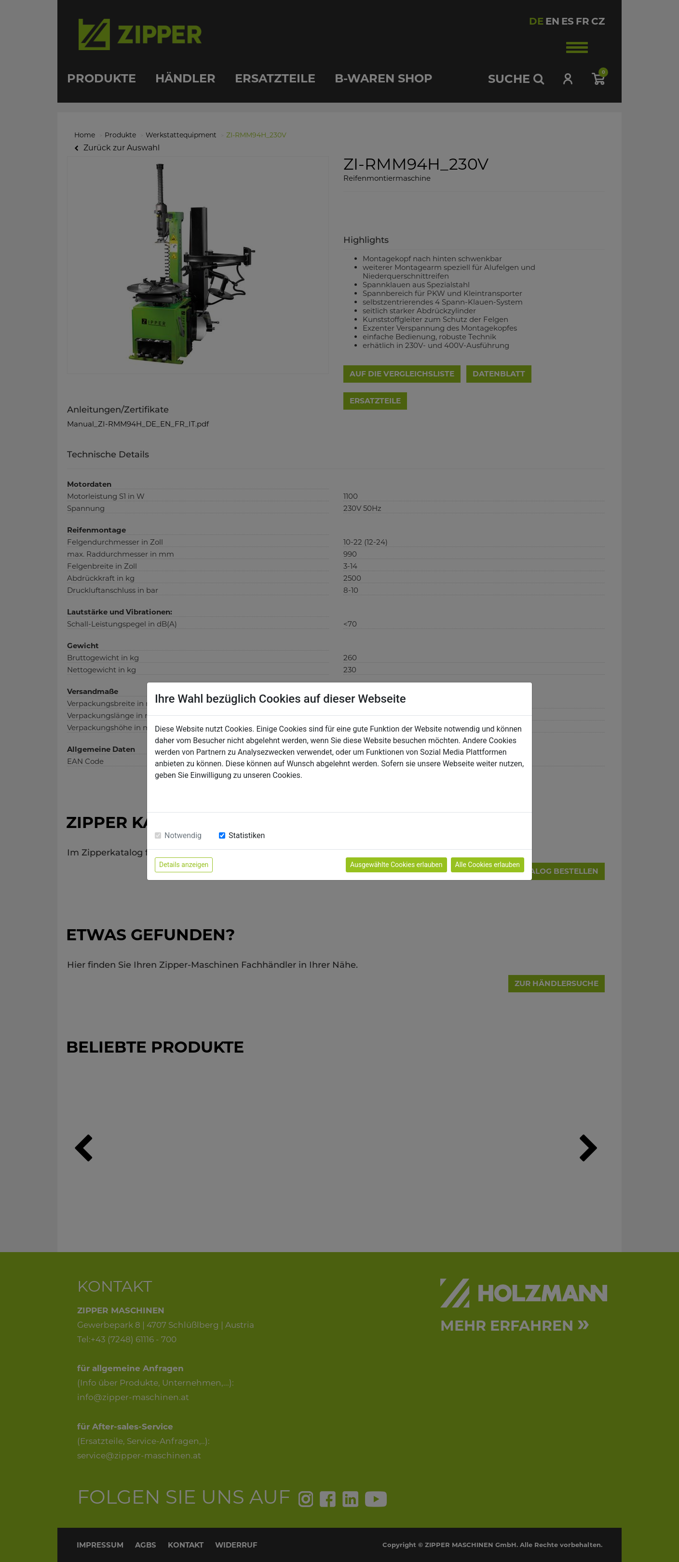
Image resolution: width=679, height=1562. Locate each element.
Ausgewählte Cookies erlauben (396, 864)
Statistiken (247, 835)
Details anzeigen (183, 864)
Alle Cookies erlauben (487, 864)
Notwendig (183, 835)
